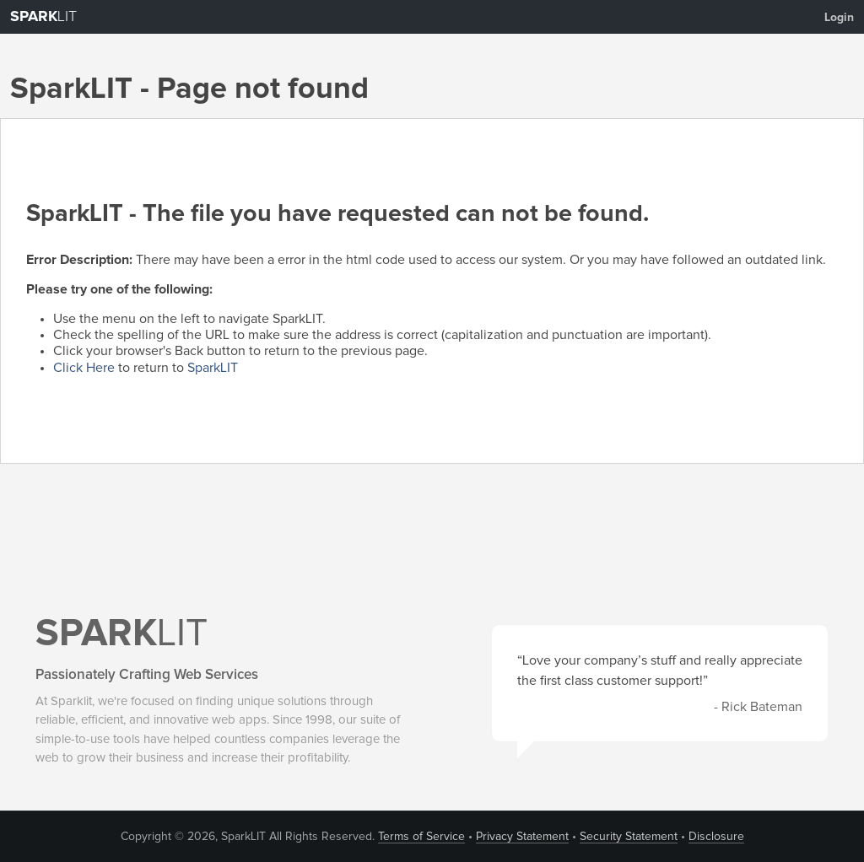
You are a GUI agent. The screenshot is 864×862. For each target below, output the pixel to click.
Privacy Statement (522, 837)
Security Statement (629, 837)
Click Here (84, 367)
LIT (43, 16)
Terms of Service (421, 837)
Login (839, 18)
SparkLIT (212, 367)
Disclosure (716, 837)
